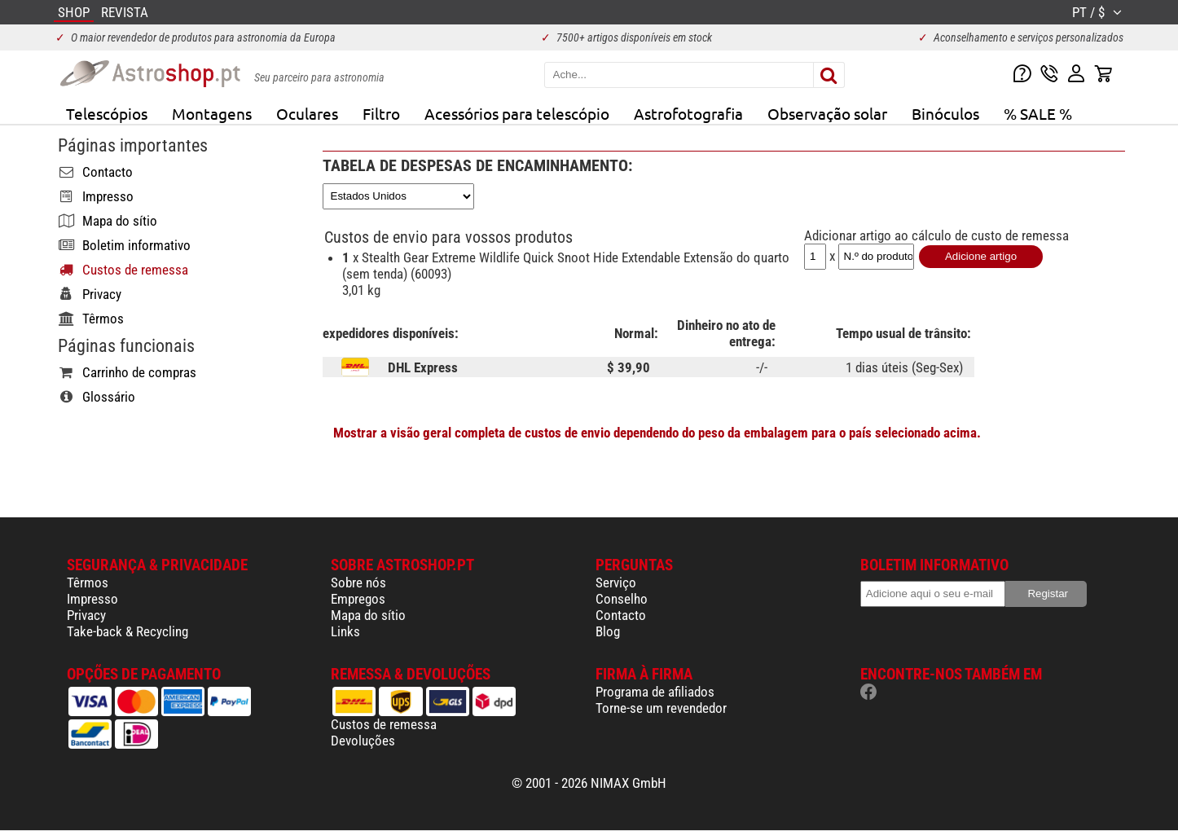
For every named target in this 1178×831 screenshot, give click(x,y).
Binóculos (945, 113)
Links (345, 631)
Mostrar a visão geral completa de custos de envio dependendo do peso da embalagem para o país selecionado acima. (657, 432)
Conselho (622, 599)
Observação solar (827, 113)
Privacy (86, 615)
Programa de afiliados (655, 692)
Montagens (212, 113)
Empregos (358, 599)
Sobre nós (358, 582)
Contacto (621, 615)
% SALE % (1038, 113)
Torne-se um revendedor (661, 708)
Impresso (92, 599)
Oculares (307, 113)
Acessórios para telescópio (516, 113)
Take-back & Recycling (127, 631)
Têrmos (87, 582)
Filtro (381, 113)
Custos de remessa (384, 724)
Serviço (616, 582)
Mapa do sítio (368, 615)
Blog (608, 631)
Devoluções (363, 740)
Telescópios (106, 113)
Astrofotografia (688, 113)
